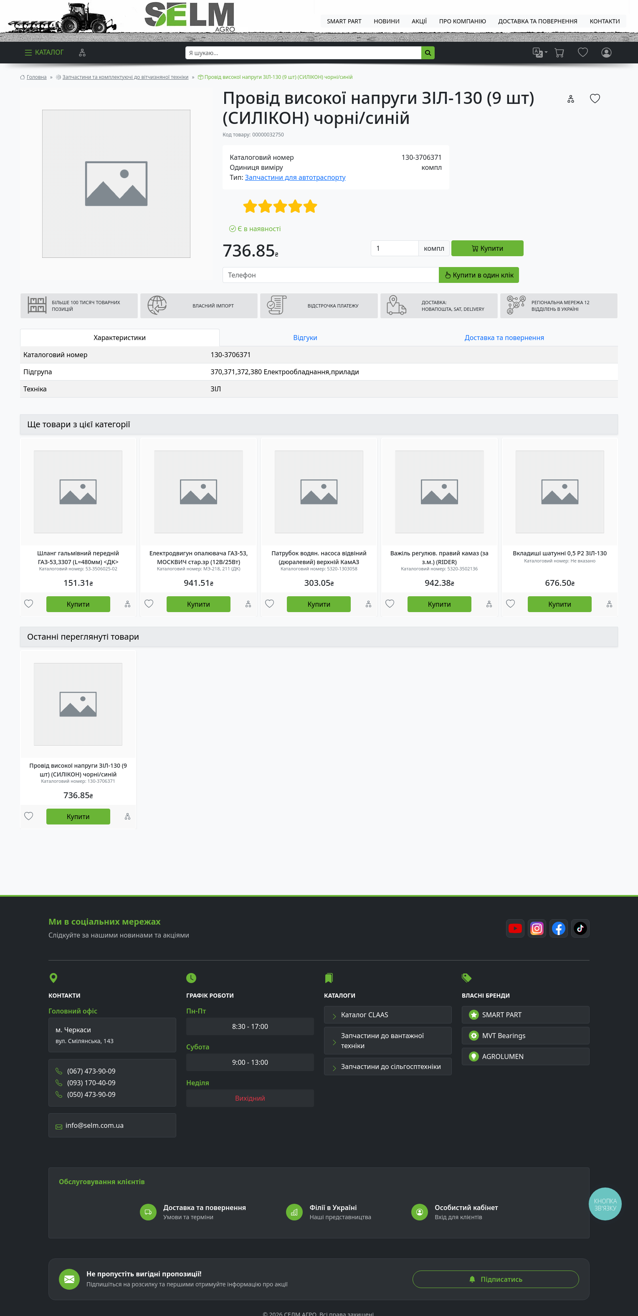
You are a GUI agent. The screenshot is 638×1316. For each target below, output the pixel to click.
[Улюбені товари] (28, 604)
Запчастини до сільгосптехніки (386, 1066)
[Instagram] (537, 928)
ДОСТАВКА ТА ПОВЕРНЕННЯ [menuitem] (538, 21)
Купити (78, 604)
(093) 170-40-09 (86, 1082)
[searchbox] (303, 52)
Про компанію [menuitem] (462, 21)
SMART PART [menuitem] (344, 21)
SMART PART (495, 1015)
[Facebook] (558, 928)
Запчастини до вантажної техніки (377, 1040)
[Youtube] (515, 928)
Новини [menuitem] (387, 21)
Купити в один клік (479, 275)
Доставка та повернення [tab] (504, 337)
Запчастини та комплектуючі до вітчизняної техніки (126, 77)
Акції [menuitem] (419, 21)
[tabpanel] (319, 372)
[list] (540, 52)
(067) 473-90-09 (86, 1071)
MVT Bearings (497, 1036)
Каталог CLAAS (359, 1014)
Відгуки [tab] (305, 337)
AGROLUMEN (496, 1056)
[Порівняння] (82, 52)
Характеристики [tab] (120, 337)
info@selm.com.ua (90, 1125)
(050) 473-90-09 (86, 1094)
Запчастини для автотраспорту (295, 177)
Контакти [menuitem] (605, 21)
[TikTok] (580, 928)
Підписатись (495, 1279)
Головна (37, 77)
